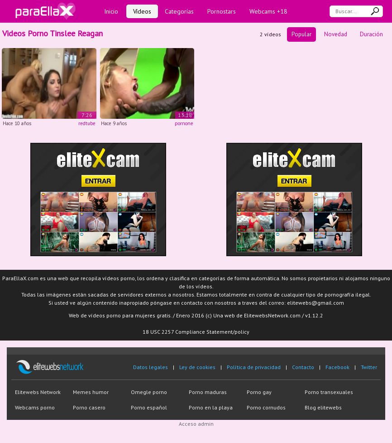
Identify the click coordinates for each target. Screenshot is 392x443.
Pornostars (221, 11)
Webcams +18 (268, 11)
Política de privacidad (254, 367)
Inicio (111, 11)
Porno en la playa (211, 407)
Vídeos (142, 11)
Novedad (335, 34)
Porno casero (89, 407)
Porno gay (259, 392)
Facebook (337, 367)
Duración (371, 34)
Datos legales (150, 367)
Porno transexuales (329, 392)
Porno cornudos (266, 407)
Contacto (303, 367)
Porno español (149, 407)
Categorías (179, 11)
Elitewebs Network (38, 392)
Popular (301, 34)
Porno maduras (208, 392)
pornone (184, 123)
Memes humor (91, 392)
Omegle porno (149, 392)
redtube (87, 123)
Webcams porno (35, 407)
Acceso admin (196, 423)
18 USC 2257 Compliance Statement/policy (196, 331)
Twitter (369, 367)
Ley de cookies (197, 367)
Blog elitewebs (323, 407)
